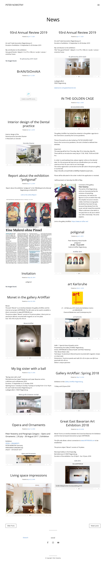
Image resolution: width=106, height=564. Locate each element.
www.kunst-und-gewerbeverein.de (65, 88)
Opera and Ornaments (28, 425)
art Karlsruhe (77, 284)
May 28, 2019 (31, 277)
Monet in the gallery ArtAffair (28, 297)
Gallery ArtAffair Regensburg (74, 382)
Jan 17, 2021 (31, 36)
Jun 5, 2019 (80, 236)
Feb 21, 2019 (80, 288)
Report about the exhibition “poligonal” (28, 177)
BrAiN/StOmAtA (28, 71)
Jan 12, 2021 (31, 75)
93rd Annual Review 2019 (28, 32)
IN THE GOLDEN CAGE (77, 98)
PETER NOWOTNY (14, 4)
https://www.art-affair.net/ (80, 221)
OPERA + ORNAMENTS (12, 443)
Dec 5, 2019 (31, 130)
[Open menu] (98, 5)
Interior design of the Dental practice (29, 124)
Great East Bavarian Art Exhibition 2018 (77, 423)
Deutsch (25, 538)
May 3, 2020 (80, 102)
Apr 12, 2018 (31, 429)
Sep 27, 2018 (31, 372)
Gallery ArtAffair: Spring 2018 (77, 373)
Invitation (29, 273)
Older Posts (11, 526)
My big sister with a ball (28, 368)
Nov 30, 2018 (31, 301)
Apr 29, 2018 (80, 429)
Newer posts (95, 526)
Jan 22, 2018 (31, 479)
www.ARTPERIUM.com (88, 440)
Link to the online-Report (28, 195)
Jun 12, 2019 (31, 183)
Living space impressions (28, 475)
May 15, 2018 (80, 377)
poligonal (77, 232)
